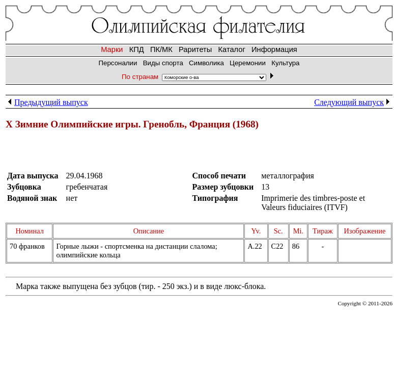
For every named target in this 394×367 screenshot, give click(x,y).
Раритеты (195, 49)
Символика (206, 63)
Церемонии (248, 63)
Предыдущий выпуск (47, 102)
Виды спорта (163, 63)
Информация (274, 49)
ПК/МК (161, 49)
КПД (136, 49)
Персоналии (117, 63)
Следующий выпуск (353, 102)
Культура (285, 63)
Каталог (231, 49)
